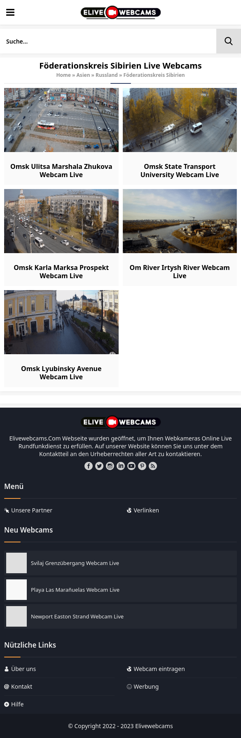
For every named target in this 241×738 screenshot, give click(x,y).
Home (63, 74)
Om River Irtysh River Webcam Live (180, 271)
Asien (83, 74)
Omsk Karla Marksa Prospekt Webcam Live (61, 271)
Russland (107, 74)
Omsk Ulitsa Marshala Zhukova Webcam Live (61, 170)
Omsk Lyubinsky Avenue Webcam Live (61, 372)
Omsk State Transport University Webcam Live (179, 170)
